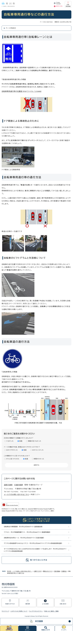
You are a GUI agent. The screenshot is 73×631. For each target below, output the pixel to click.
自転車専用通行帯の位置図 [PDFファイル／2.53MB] (21, 91)
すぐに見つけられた (12, 459)
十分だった (10, 441)
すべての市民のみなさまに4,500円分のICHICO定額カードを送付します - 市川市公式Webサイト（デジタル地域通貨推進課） (35, 550)
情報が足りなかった (34, 441)
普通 (20, 441)
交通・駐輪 (57, 571)
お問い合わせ (63, 603)
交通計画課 (18, 485)
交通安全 (64, 571)
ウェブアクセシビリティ (36, 611)
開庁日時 (27, 603)
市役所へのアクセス (10, 603)
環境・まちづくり (47, 571)
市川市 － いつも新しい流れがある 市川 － (19, 571)
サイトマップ (5, 611)
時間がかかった (39, 459)
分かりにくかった (38, 450)
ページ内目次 (11, 28)
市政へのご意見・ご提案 (51, 611)
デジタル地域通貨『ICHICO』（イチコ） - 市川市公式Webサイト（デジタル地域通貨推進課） (33, 543)
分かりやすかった (12, 450)
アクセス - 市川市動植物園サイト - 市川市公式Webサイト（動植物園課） (27, 532)
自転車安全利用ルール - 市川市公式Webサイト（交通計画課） (24, 538)
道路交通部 (8, 485)
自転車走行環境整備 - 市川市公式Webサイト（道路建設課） (23, 527)
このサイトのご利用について (18, 611)
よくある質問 (45, 603)
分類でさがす (38, 571)
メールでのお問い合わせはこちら (16, 494)
